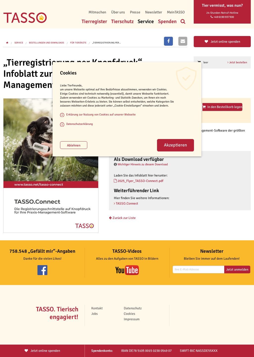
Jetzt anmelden (237, 269)
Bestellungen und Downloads (46, 42)
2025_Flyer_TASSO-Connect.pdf (138, 181)
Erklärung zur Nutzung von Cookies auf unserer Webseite (101, 114)
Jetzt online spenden (222, 41)
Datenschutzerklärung (79, 124)
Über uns (118, 12)
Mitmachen (97, 12)
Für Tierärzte (78, 42)
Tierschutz (122, 21)
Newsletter (153, 12)
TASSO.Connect (126, 203)
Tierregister (94, 21)
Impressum (132, 319)
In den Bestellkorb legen (222, 107)
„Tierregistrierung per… (106, 42)
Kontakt (97, 308)
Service (146, 21)
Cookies (129, 314)
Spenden (167, 21)
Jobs (94, 314)
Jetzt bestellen (237, 62)
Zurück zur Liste (122, 218)
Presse (135, 12)
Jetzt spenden (42, 351)
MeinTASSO (176, 12)
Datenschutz (133, 308)
